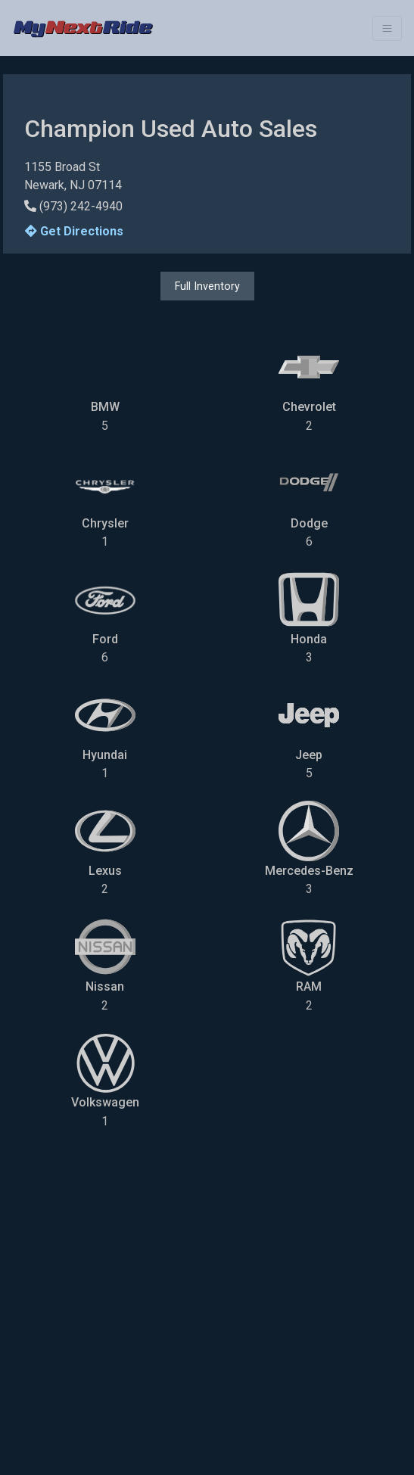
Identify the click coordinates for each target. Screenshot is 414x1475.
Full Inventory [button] (207, 286)
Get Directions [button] (74, 231)
